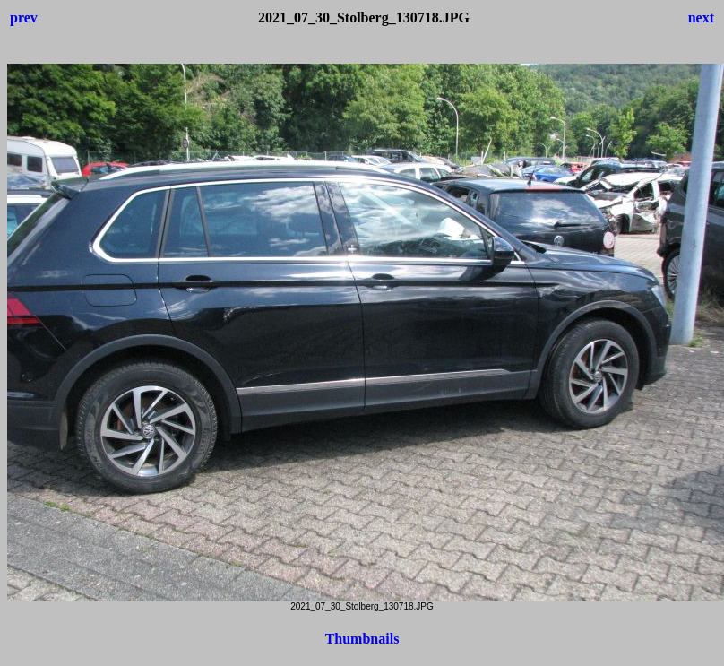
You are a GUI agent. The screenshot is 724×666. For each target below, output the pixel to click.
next (701, 17)
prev (24, 17)
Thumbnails (362, 638)
